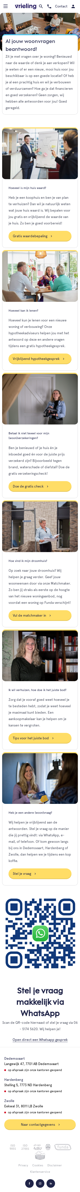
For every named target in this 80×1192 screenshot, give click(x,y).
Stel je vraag (24, 874)
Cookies (37, 1165)
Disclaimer (54, 1165)
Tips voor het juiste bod (33, 738)
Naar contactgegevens (40, 1125)
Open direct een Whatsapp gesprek (40, 1040)
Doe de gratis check (31, 486)
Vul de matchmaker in (32, 615)
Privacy (23, 1165)
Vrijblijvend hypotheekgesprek (39, 359)
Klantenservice (40, 1171)
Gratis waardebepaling (32, 236)
